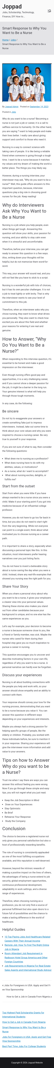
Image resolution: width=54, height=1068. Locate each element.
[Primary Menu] (49, 11)
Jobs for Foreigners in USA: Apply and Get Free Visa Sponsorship (26, 1039)
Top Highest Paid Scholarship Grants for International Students (23, 1014)
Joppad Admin (11, 106)
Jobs (14, 112)
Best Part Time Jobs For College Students (24, 1046)
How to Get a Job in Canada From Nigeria (28, 996)
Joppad (12, 6)
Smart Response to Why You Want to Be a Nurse (24, 1029)
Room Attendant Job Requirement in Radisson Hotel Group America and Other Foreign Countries (26, 957)
